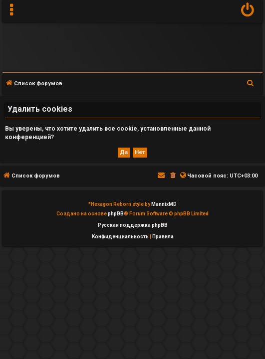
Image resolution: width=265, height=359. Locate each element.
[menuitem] (248, 11)
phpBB (116, 213)
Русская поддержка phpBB (133, 225)
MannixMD (164, 204)
